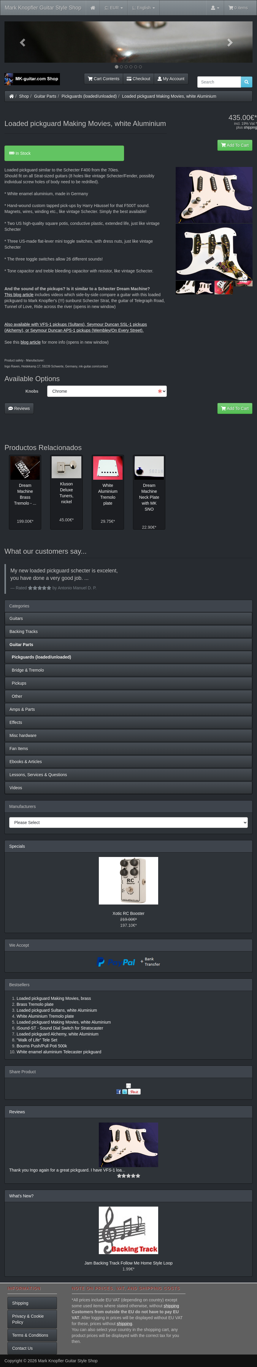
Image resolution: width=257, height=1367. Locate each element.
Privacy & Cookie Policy (28, 1319)
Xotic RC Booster (128, 913)
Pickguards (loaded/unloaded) (89, 96)
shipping (250, 127)
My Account (171, 78)
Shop (24, 96)
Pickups (17, 683)
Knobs (32, 391)
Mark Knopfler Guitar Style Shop (43, 8)
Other (15, 696)
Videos (15, 787)
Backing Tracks (23, 631)
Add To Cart (235, 145)
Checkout (138, 78)
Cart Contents (103, 78)
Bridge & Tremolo (26, 670)
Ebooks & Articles (25, 761)
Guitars (16, 618)
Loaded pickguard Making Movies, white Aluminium (169, 96)
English (143, 7)
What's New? (21, 1196)
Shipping (20, 1303)
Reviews (19, 408)
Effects (15, 722)
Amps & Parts (22, 709)
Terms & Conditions (30, 1335)
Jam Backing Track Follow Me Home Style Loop (128, 1263)
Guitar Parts (45, 96)
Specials (17, 846)
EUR (114, 7)
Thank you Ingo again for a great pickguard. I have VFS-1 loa (65, 1170)
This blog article (19, 294)
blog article (30, 342)
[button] (23, 42)
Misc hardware (23, 735)
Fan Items (18, 748)
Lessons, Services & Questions (38, 774)
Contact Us (22, 1348)
